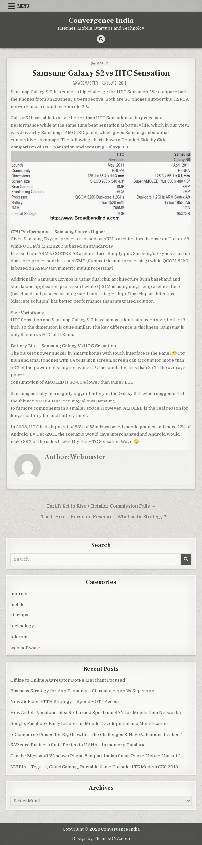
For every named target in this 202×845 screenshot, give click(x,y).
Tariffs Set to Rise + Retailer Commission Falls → (101, 506)
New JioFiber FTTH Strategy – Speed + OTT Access (65, 701)
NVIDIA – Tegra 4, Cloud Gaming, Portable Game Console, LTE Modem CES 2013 (94, 766)
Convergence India (101, 20)
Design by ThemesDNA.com (101, 838)
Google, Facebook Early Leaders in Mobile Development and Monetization (89, 723)
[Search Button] (101, 39)
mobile (102, 63)
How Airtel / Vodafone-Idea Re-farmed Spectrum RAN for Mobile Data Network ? (96, 712)
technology (22, 625)
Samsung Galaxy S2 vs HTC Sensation (101, 73)
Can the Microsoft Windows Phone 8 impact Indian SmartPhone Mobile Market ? (95, 755)
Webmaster (88, 83)
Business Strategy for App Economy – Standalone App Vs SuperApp (82, 690)
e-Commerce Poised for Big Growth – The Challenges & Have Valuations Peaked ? (96, 734)
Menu (23, 6)
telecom (18, 636)
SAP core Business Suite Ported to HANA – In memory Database (78, 744)
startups (19, 615)
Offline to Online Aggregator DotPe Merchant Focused (67, 680)
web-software (25, 647)
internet (19, 593)
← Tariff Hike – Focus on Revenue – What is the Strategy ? (101, 516)
